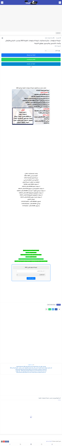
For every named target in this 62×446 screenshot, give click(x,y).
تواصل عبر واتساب (31, 59)
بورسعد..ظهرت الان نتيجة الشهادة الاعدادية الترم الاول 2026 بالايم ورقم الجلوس (31, 366)
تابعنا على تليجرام (31, 64)
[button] (56, 309)
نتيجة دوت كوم (49, 441)
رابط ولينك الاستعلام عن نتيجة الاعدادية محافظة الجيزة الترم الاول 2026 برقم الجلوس (31, 369)
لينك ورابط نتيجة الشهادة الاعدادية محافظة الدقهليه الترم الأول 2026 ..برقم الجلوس (31, 370)
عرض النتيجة (31, 278)
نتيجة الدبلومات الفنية (49, 38)
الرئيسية (58, 38)
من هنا (27, 256)
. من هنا (28, 252)
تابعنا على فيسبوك (31, 55)
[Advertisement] (31, 21)
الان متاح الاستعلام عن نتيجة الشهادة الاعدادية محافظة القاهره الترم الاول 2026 (31, 372)
